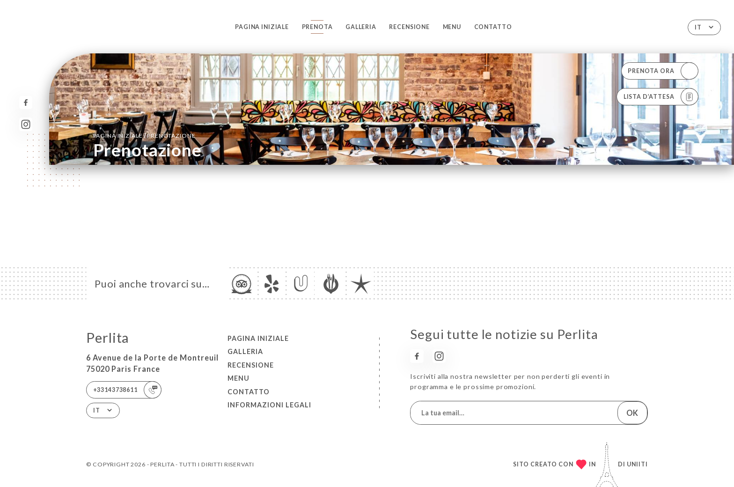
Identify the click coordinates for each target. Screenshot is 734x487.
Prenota (317, 26)
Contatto (493, 26)
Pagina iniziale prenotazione (144, 135)
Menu (452, 26)
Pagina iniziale (262, 26)
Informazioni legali (269, 405)
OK (632, 412)
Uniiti (637, 464)
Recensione (409, 26)
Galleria (360, 26)
